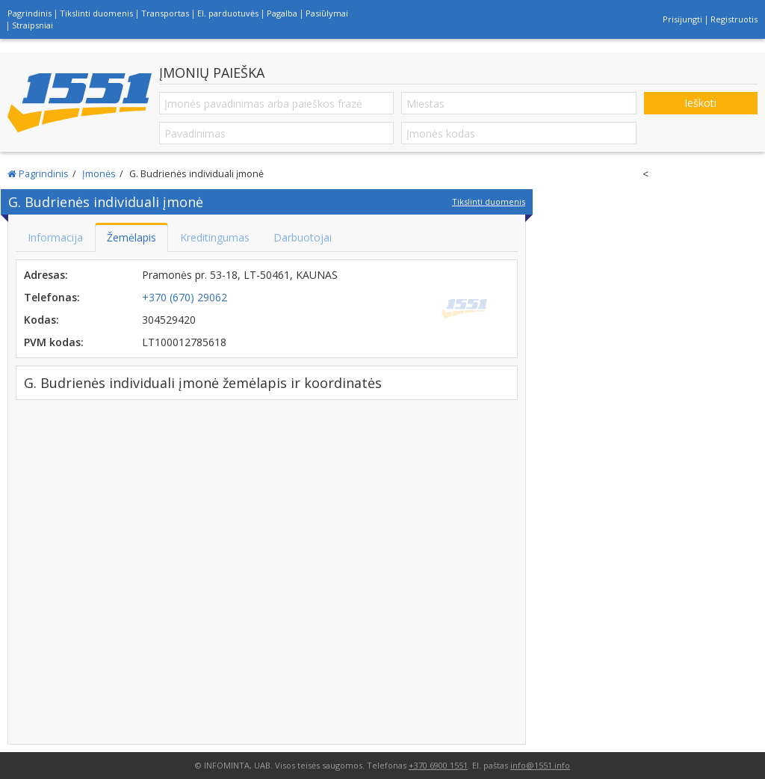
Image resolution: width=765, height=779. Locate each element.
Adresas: (46, 275)
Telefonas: (52, 297)
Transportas (165, 13)
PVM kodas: (54, 342)
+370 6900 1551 (438, 765)
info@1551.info (540, 765)
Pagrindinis (29, 13)
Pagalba (282, 13)
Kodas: (41, 319)
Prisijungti (682, 19)
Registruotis (734, 19)
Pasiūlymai (327, 13)
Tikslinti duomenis (96, 13)
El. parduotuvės (227, 13)
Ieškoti (700, 103)
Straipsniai (32, 25)
